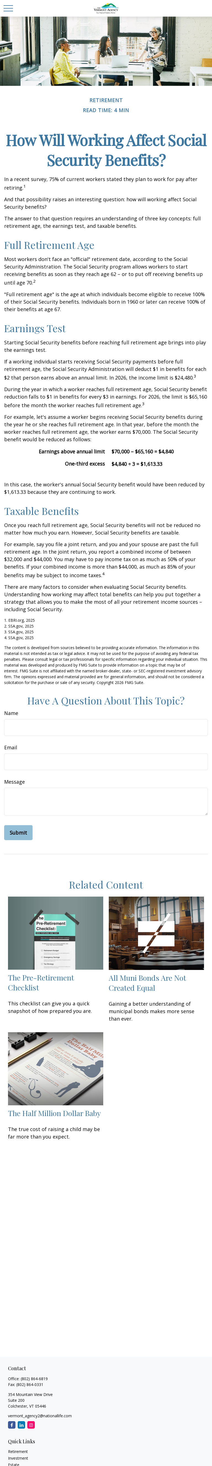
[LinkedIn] (21, 1425)
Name (11, 713)
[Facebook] (11, 1425)
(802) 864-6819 (34, 1378)
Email (10, 747)
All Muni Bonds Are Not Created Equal (147, 983)
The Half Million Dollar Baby (54, 1113)
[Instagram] (31, 1425)
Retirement (18, 1451)
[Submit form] (18, 832)
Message (14, 781)
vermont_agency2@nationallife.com (40, 1415)
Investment (18, 1458)
